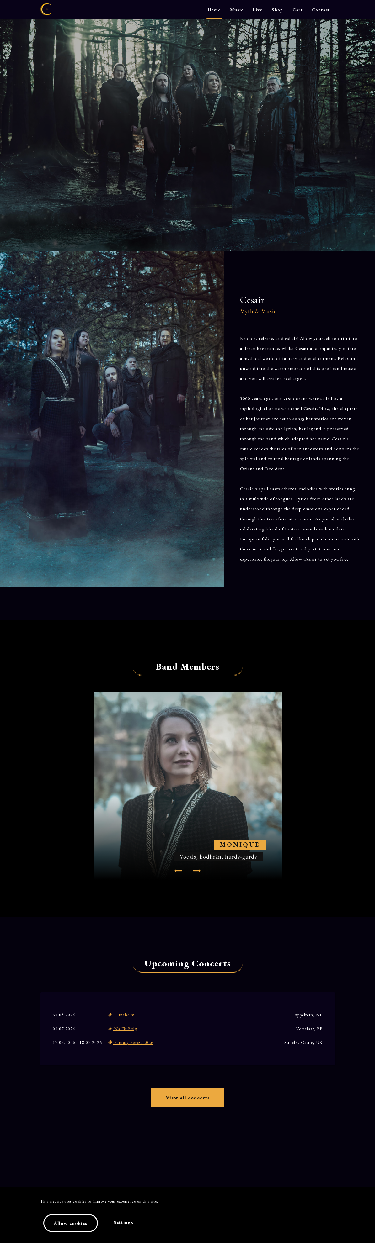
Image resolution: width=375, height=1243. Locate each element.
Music (237, 10)
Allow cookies (71, 1224)
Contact (321, 10)
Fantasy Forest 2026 (130, 1042)
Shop (277, 10)
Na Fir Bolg (122, 1028)
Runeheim (121, 1015)
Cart (297, 10)
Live (257, 10)
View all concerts (188, 1100)
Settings (123, 1223)
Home (214, 10)
